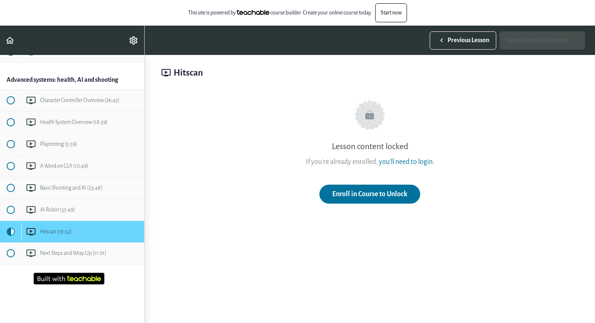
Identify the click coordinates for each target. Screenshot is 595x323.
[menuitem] (134, 40)
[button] (10, 40)
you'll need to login (406, 161)
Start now (391, 12)
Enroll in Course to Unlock (369, 194)
